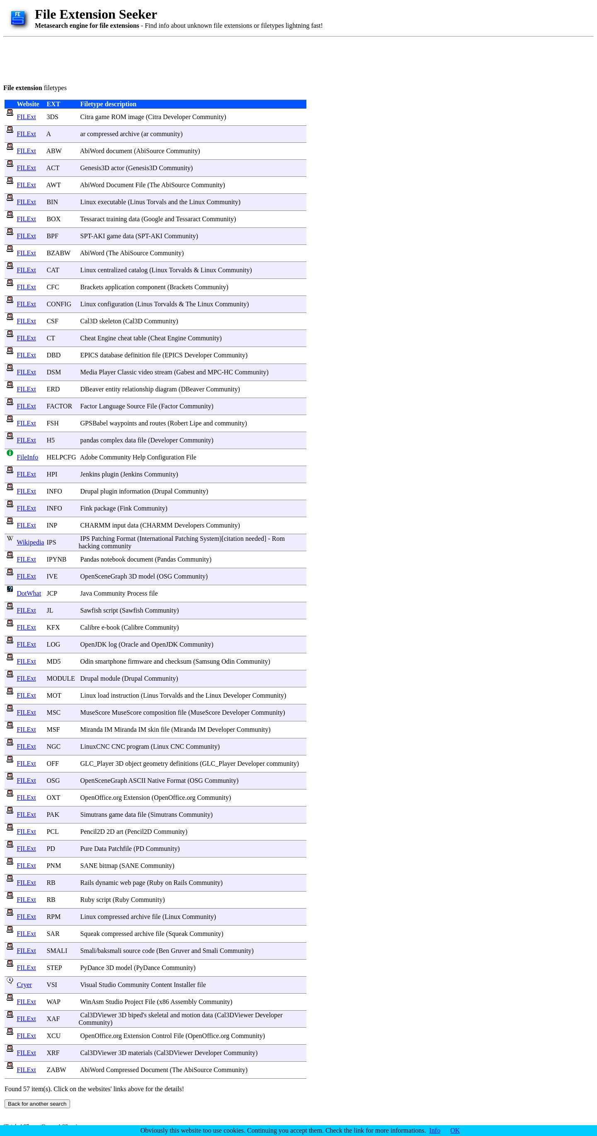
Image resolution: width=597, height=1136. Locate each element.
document (119, 150)
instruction (125, 695)
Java (86, 593)
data (134, 218)
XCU (53, 1035)
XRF (52, 1052)
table (139, 338)
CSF (52, 321)
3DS (52, 116)
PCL (52, 831)
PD (50, 848)
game (102, 116)
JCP (51, 593)
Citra (87, 116)
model (146, 576)
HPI (51, 474)
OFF (52, 763)
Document (120, 184)
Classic (126, 372)
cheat (125, 338)
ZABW (56, 1069)
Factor (88, 406)
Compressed (122, 1069)
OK (455, 1130)
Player (107, 372)
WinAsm (92, 1001)
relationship (138, 389)
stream (163, 372)
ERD (53, 389)
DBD (53, 355)
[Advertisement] (154, 59)
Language (112, 406)
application (120, 287)
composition (159, 712)
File (140, 184)
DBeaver (92, 389)
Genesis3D (94, 167)
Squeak (90, 933)
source (132, 950)
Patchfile (120, 848)
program (138, 746)
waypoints (123, 423)
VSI (51, 984)
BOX (53, 218)
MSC (53, 712)
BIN (52, 201)
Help (139, 457)
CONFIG (58, 304)
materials (140, 1052)
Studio (107, 984)
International (156, 538)
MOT (53, 695)
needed (254, 538)
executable (112, 201)
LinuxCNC (95, 746)
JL (49, 610)
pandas (89, 440)
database (111, 355)
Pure (86, 848)
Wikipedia (30, 542)
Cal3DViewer (98, 1015)
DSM (53, 372)
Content (161, 984)
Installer (184, 984)
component (151, 287)
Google (153, 218)
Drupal (89, 491)
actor (117, 167)
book (113, 627)
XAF (53, 1018)
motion (191, 1015)
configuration (115, 304)
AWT (53, 184)
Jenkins (90, 474)
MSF (53, 729)
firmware (140, 661)
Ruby (156, 882)
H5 (50, 440)
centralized (112, 270)
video (145, 372)
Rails (87, 882)
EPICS (89, 355)
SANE (89, 865)
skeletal (158, 1015)
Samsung (207, 661)
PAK (52, 814)
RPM (53, 916)
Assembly (183, 1001)
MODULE (60, 678)
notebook (113, 559)
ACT (53, 167)
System (209, 538)
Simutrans (93, 814)
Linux (88, 201)
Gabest (185, 372)
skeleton (110, 321)
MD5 (53, 661)
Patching (103, 538)
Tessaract (92, 218)
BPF (52, 235)
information (134, 491)
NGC (53, 746)
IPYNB (56, 559)
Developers (189, 525)
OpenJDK (93, 644)
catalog (138, 270)
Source (136, 406)
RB (50, 882)
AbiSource (150, 150)
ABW (54, 150)
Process (137, 593)
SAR (52, 933)
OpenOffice (96, 797)
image (136, 116)
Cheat (88, 338)
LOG (53, 644)
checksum (178, 661)
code (148, 950)
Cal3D (89, 321)
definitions (184, 763)
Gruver (180, 950)
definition (137, 355)
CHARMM (95, 525)
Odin (87, 661)
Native (156, 780)
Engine (106, 338)
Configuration (165, 457)
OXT (53, 797)
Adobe (89, 457)
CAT (52, 270)
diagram (166, 389)
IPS (51, 542)
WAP (53, 1001)
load (103, 695)
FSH (52, 423)
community (165, 133)
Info (435, 1130)
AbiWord (92, 150)
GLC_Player (97, 763)
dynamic (106, 882)
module (110, 678)
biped (135, 1015)
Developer (177, 116)
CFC (52, 287)
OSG (53, 780)
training (117, 218)
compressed (103, 133)
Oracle (129, 644)
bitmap (108, 865)
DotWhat (29, 593)
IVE (52, 576)
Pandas (89, 559)
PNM (53, 865)
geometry (155, 763)
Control (162, 1035)
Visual (88, 984)
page (139, 882)
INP (51, 525)
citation (234, 538)
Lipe (195, 423)
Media (88, 372)
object (133, 763)
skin (153, 729)
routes (158, 423)
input (119, 525)
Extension (137, 797)
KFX (53, 627)
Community (208, 116)
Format (126, 538)
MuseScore (95, 712)
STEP (54, 967)
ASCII (137, 780)
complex (111, 440)
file (156, 355)
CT (50, 338)
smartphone (110, 661)
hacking (89, 546)
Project (133, 1001)
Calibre (90, 627)
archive (130, 133)
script (110, 610)
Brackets (92, 287)
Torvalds (180, 270)
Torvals (157, 201)
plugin (110, 474)
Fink (86, 508)
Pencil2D (92, 831)
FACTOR (59, 406)
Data (100, 848)
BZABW (58, 253)
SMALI (56, 950)
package (105, 508)
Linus (137, 201)
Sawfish (91, 610)
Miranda (91, 729)
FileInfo (27, 457)
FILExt (26, 116)
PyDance (92, 967)
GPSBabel (94, 423)
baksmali (109, 950)
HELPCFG (61, 457)
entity (112, 389)
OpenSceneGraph (103, 576)
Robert (179, 423)
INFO (54, 491)
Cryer (24, 984)
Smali (88, 950)
